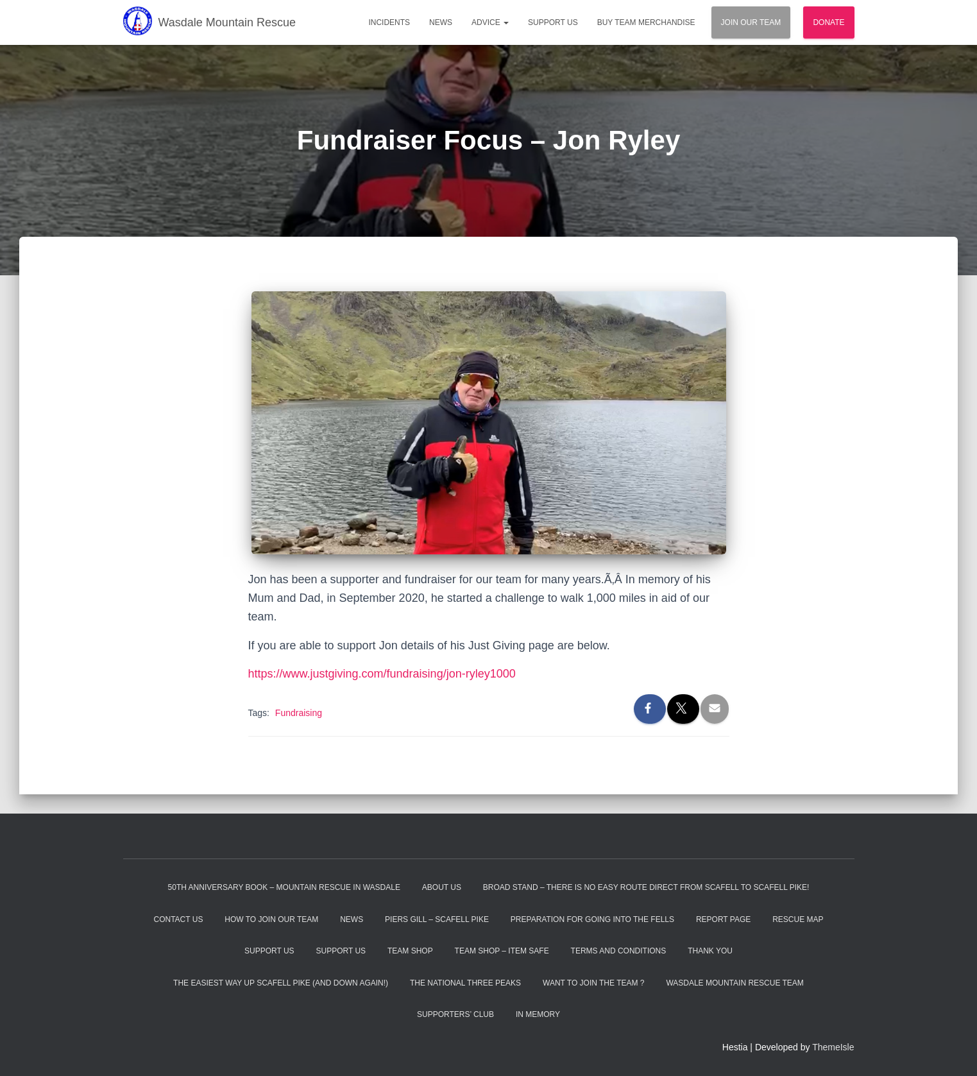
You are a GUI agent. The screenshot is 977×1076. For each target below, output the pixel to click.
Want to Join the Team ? (593, 982)
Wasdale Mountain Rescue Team (734, 982)
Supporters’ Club (455, 1014)
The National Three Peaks (465, 982)
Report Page (723, 919)
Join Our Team (751, 22)
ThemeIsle (833, 1047)
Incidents (389, 22)
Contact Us (178, 919)
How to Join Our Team (271, 919)
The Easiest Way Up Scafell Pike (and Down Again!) (280, 982)
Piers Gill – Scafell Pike (437, 919)
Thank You (710, 950)
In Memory (538, 1014)
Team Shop (410, 950)
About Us (441, 887)
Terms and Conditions (619, 950)
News (440, 22)
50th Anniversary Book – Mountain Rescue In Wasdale (284, 887)
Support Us (553, 22)
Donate (828, 22)
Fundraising (298, 713)
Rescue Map (797, 919)
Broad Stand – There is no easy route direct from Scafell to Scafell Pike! (646, 887)
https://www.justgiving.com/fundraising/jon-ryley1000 (382, 673)
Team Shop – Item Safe (502, 950)
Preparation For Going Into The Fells (592, 919)
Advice (490, 22)
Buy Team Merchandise (646, 22)
